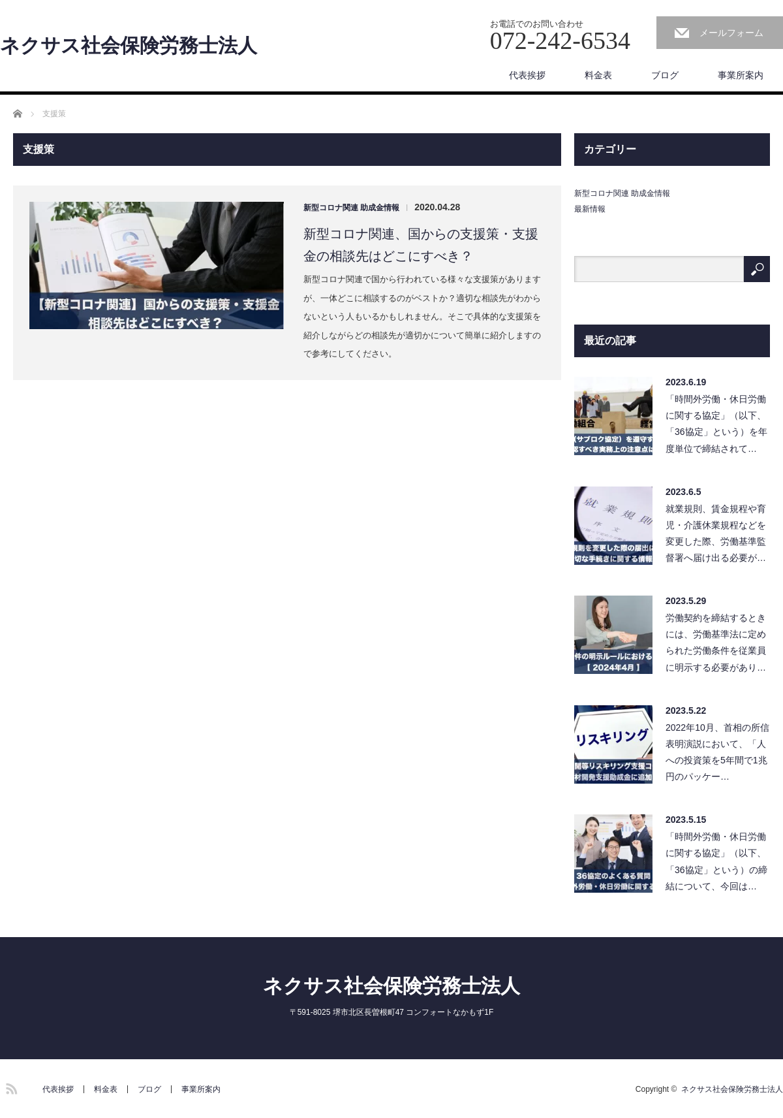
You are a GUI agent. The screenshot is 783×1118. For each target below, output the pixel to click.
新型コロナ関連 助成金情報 (351, 207)
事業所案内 (740, 75)
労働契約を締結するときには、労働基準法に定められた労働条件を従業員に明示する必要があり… (716, 643)
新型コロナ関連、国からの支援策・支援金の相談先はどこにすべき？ (420, 245)
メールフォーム (731, 32)
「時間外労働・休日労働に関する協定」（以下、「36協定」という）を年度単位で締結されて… (716, 424)
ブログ (665, 75)
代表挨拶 (527, 75)
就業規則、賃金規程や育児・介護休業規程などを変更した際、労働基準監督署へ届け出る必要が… (716, 533)
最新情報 (590, 209)
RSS (10, 1086)
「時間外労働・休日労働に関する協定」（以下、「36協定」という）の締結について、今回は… (716, 861)
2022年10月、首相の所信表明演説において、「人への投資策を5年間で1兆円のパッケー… (717, 752)
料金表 (598, 75)
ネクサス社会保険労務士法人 (128, 46)
